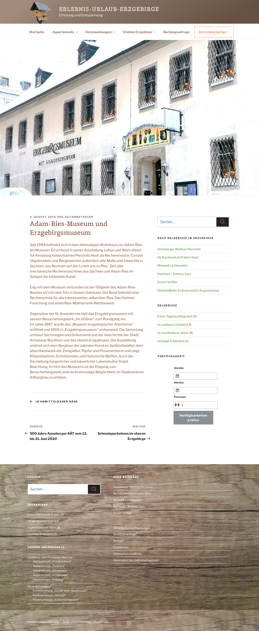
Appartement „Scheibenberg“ (52, 561)
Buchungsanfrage (176, 32)
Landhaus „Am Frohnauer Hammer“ (51, 557)
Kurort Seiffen (167, 282)
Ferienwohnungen (100, 32)
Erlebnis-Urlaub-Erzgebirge (109, 9)
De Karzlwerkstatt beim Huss (178, 257)
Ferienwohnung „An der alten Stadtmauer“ (60, 590)
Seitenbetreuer (79, 216)
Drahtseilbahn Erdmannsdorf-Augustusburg (188, 290)
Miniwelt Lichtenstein (172, 265)
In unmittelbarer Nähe (57, 401)
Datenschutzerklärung (127, 553)
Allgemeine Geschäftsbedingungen (136, 560)
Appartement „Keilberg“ (48, 579)
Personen (180, 396)
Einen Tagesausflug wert (174, 316)
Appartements (65, 32)
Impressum (121, 547)
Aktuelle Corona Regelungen (131, 528)
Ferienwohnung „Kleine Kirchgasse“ (56, 599)
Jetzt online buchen (214, 32)
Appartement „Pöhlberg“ (49, 566)
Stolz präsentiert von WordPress (85, 621)
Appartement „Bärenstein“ (50, 570)
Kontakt (118, 540)
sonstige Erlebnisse (171, 341)
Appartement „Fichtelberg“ (50, 575)
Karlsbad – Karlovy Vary (174, 274)
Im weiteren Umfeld (171, 324)
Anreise (179, 368)
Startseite (36, 32)
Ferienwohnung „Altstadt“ (49, 595)
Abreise (179, 382)
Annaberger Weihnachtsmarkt (178, 249)
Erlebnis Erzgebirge (139, 32)
